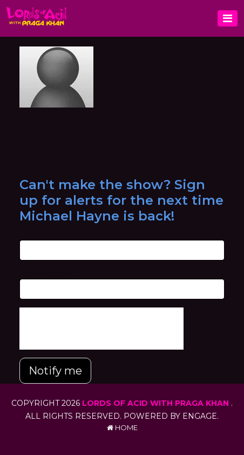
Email (28, 234)
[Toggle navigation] (228, 18)
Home (122, 427)
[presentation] (101, 328)
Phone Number (46, 273)
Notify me (55, 370)
